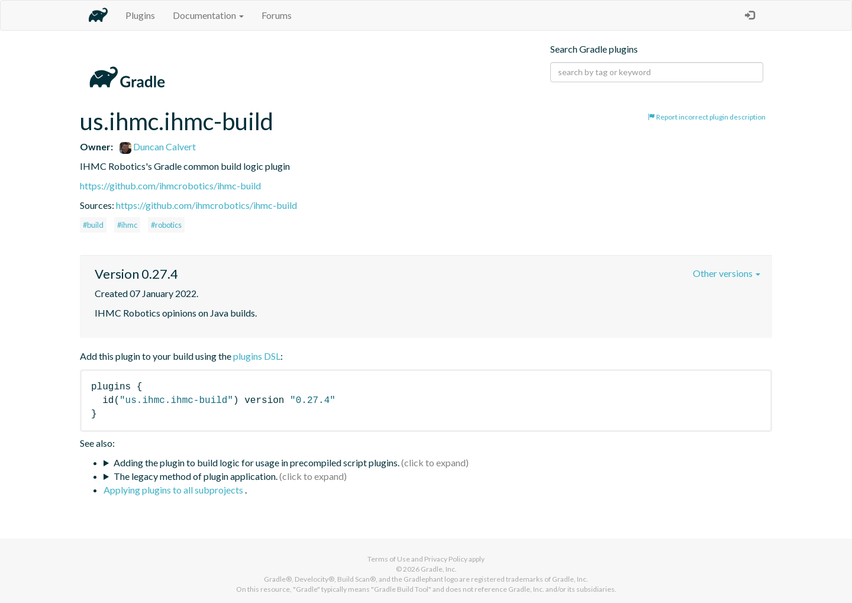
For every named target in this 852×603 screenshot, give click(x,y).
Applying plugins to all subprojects (174, 489)
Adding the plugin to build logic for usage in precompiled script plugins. (256, 462)
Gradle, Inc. (439, 569)
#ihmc (127, 225)
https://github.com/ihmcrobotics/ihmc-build (170, 185)
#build (93, 225)
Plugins (140, 15)
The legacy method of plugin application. (195, 476)
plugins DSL (256, 356)
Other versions (726, 273)
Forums (277, 15)
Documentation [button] (208, 15)
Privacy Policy (445, 558)
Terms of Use (388, 558)
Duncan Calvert (158, 146)
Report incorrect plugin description (707, 116)
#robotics (166, 225)
